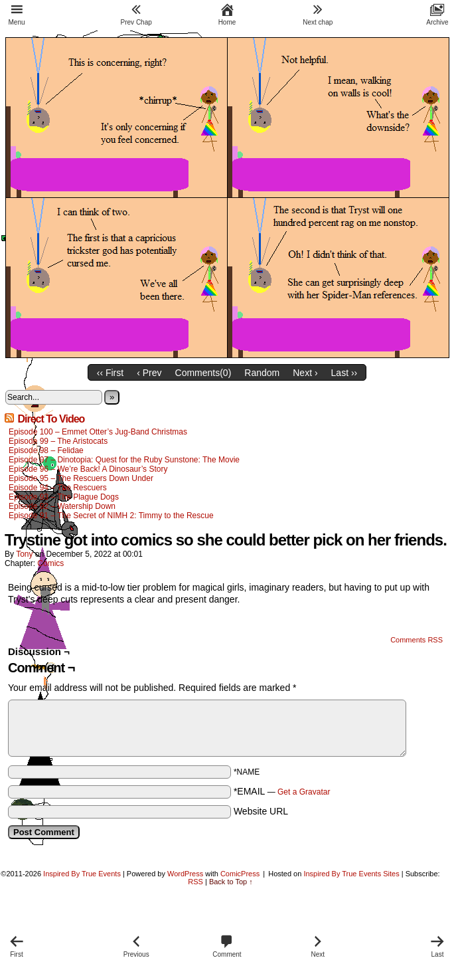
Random (261, 372)
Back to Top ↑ (231, 882)
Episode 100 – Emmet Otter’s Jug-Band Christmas (98, 431)
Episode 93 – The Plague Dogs (64, 497)
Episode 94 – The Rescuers (58, 487)
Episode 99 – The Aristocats (58, 441)
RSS (195, 882)
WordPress (185, 874)
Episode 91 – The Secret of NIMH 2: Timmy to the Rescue (111, 515)
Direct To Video (50, 419)
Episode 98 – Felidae (46, 450)
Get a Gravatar (303, 792)
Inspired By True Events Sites (351, 874)
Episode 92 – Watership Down (62, 506)
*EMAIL (282, 791)
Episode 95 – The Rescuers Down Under (81, 478)
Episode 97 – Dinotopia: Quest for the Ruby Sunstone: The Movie (124, 459)
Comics (50, 563)
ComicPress (240, 874)
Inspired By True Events (82, 874)
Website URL (261, 811)
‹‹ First (110, 372)
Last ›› (344, 372)
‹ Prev (149, 372)
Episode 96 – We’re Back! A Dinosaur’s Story (88, 469)
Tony (24, 554)
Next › (305, 372)
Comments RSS (416, 640)
